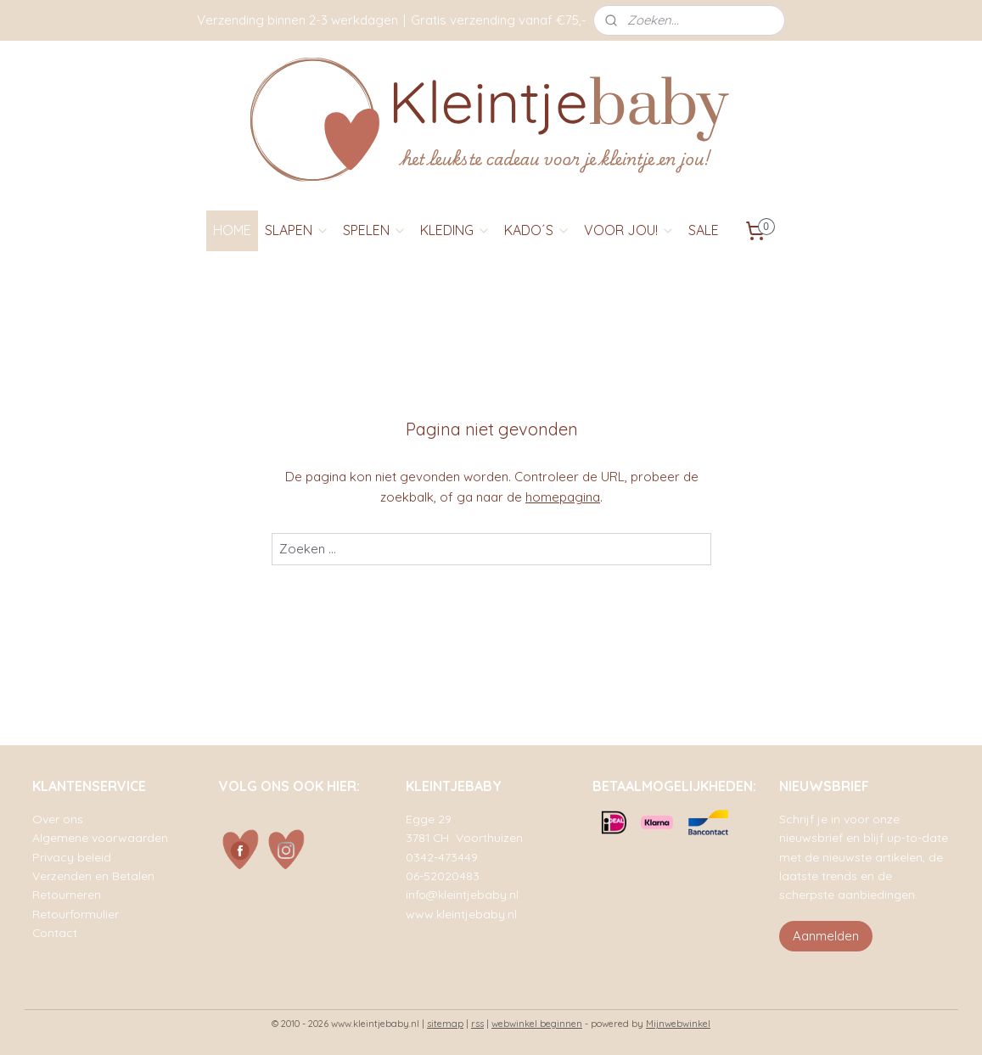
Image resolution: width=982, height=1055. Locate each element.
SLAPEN (297, 230)
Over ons (57, 818)
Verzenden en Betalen (93, 875)
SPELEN (375, 230)
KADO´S (537, 230)
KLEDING (455, 230)
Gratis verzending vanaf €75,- (498, 20)
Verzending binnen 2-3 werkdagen (297, 20)
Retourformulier (75, 913)
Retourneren (66, 894)
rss (477, 1024)
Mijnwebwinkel (678, 1024)
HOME (232, 230)
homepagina (562, 497)
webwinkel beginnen (536, 1024)
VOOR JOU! (629, 230)
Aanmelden (826, 936)
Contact (54, 932)
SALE (703, 230)
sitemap (445, 1024)
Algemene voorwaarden (100, 837)
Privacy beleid (71, 857)
